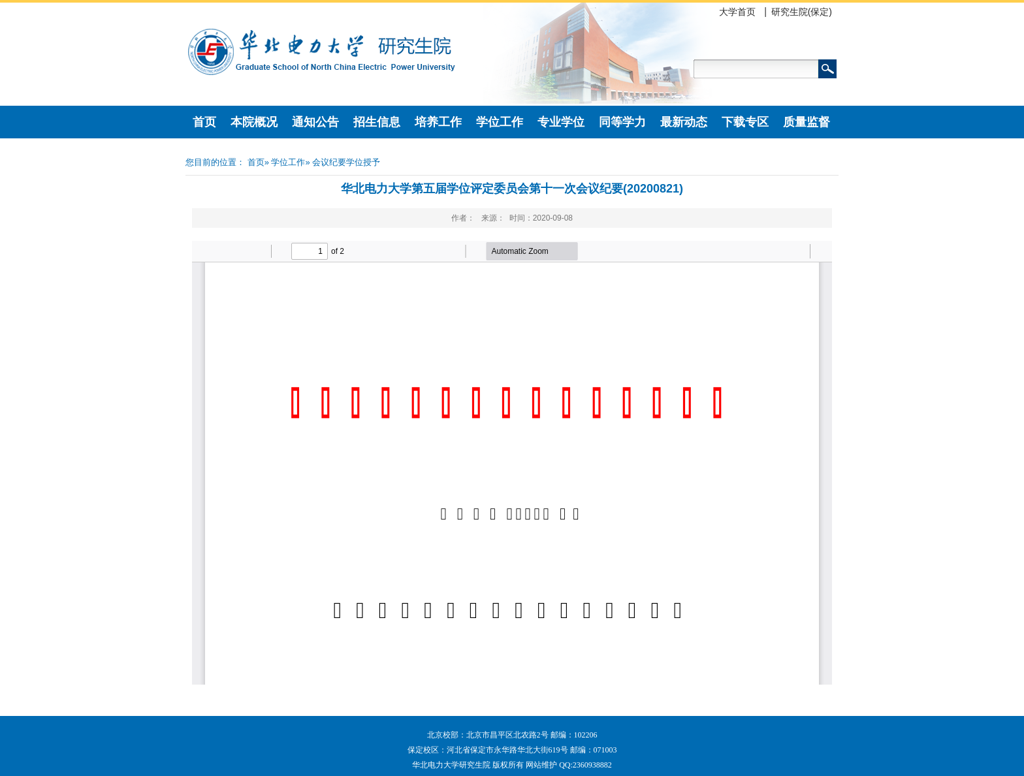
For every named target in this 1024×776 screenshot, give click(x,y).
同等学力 (622, 122)
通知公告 (315, 122)
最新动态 (683, 122)
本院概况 (254, 122)
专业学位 (560, 122)
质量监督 (806, 122)
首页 (204, 122)
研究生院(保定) (801, 12)
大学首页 (737, 12)
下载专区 (745, 122)
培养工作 (438, 122)
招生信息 (376, 122)
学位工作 (499, 122)
